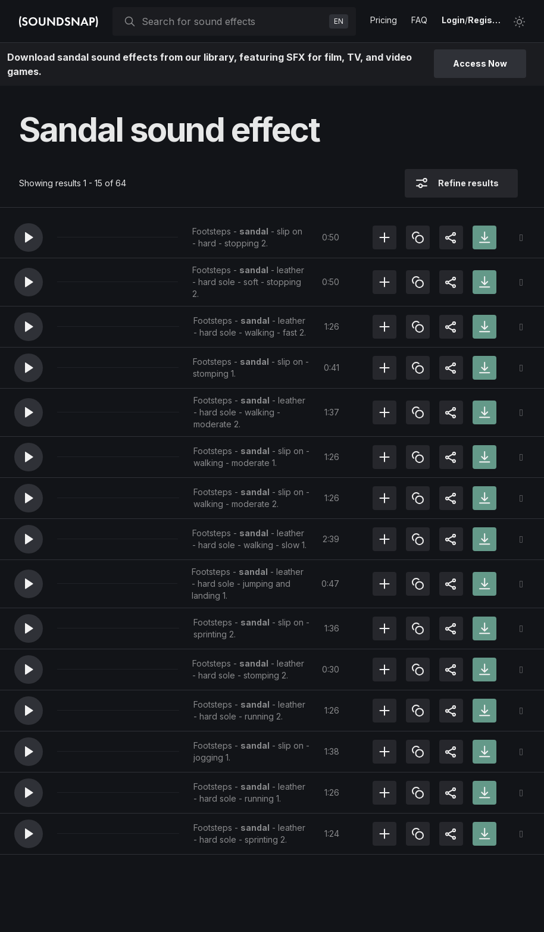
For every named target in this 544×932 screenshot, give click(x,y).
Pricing (383, 20)
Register (486, 20)
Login (453, 20)
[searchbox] (233, 21)
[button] (28, 237)
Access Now (480, 63)
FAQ (419, 20)
